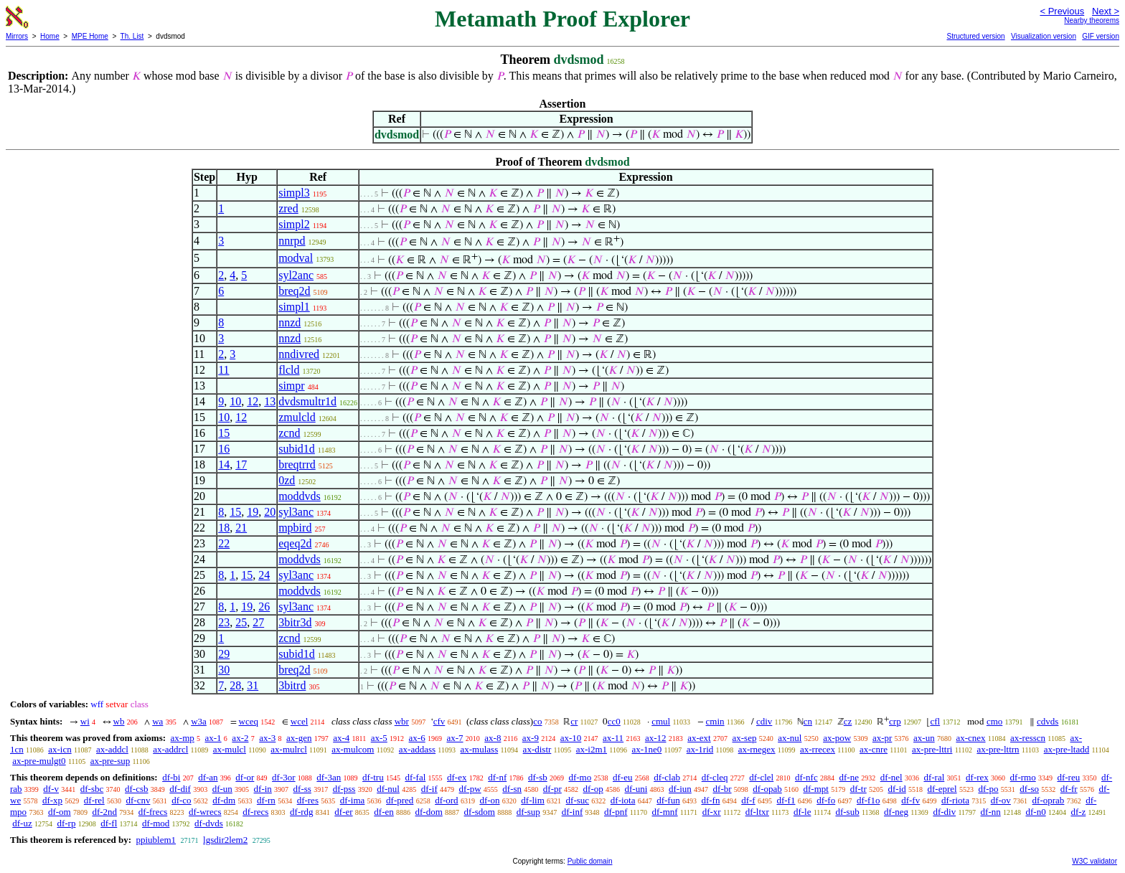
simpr (291, 385)
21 (241, 528)
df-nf (497, 777)
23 (224, 622)
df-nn (991, 811)
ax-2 (240, 737)
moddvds (299, 496)
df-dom (429, 811)
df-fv (910, 800)
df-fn (710, 800)
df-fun (668, 800)
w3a (199, 721)
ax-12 (656, 737)
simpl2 (294, 224)
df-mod (155, 823)
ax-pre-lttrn (997, 749)
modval (295, 258)
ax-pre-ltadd (1067, 749)
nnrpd (291, 241)
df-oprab (1048, 800)
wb (119, 721)
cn (808, 721)
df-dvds (208, 823)
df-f (748, 800)
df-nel (891, 777)
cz (848, 721)
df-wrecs (205, 811)
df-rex (977, 777)
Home (50, 36)
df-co (181, 800)
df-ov (1001, 800)
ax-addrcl (170, 749)
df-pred (399, 800)
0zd (286, 480)
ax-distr (537, 749)
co (537, 721)
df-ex (456, 777)
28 (235, 685)
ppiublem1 (156, 839)
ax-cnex (970, 737)
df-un (222, 788)
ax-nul (789, 737)
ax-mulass (480, 749)
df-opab (767, 788)
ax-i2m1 (591, 749)
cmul (660, 721)
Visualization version (1043, 36)
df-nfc (806, 777)
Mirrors (17, 36)
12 (252, 401)
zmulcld (297, 417)
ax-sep (744, 737)
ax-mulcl (229, 749)
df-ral (933, 777)
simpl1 (294, 307)
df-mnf (665, 811)
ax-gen (298, 737)
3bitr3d (294, 622)
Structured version (975, 36)
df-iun (680, 788)
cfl (935, 721)
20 (270, 512)
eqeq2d (294, 543)
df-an (207, 777)
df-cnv (138, 800)
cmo (994, 721)
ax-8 (492, 737)
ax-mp (182, 737)
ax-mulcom (352, 749)
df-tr (858, 788)
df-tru (373, 777)
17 (241, 464)
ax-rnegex (757, 749)
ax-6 (417, 737)
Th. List (132, 36)
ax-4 (341, 737)
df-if (429, 788)
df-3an (328, 777)
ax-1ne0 (646, 749)
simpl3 (294, 193)
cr (574, 721)
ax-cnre (874, 749)
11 (223, 370)
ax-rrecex (817, 749)
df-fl (108, 823)
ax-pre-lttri (932, 749)
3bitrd (292, 685)
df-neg (896, 811)
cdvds (1047, 721)
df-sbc (92, 788)
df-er (343, 811)
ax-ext (698, 737)
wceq (248, 721)
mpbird (294, 528)
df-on (489, 800)
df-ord (446, 800)
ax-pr (882, 737)
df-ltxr (757, 811)
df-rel (94, 800)
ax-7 (454, 737)
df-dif (180, 788)
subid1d (296, 449)
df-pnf (616, 811)
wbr (402, 721)
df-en (383, 811)
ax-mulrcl (288, 749)
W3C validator (1094, 861)
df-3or (284, 777)
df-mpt (815, 788)
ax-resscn (1027, 737)
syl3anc (296, 512)
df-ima (352, 800)
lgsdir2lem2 (225, 839)
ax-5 (379, 737)
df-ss (302, 788)
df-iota (623, 800)
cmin (715, 721)
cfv (439, 721)
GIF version (1100, 36)
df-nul (388, 788)
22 (224, 543)
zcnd (289, 433)
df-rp (66, 823)
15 (224, 433)
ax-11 (613, 737)
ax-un (924, 737)
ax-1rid (700, 749)
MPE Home (90, 36)
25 (241, 622)
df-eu (622, 777)
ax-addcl (112, 749)
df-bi (171, 777)
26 (264, 606)
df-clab (667, 777)
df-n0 (1035, 811)
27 (258, 622)
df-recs (255, 811)
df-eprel (942, 788)
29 (224, 654)
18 (224, 528)
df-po (988, 788)
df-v (51, 788)
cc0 (614, 721)
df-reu (1068, 777)
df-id (896, 788)
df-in (263, 788)
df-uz (22, 823)
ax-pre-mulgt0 (38, 760)
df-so (1029, 788)
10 (235, 401)
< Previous (1062, 11)
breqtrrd (297, 464)
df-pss (344, 788)
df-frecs (152, 811)
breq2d (294, 291)
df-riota (955, 800)
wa (157, 721)
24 (264, 575)
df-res (308, 800)
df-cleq (715, 777)
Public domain (590, 861)
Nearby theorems (1091, 20)
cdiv (764, 721)
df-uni (635, 788)
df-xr (711, 811)
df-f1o (868, 800)
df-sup (528, 811)
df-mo (579, 777)
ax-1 (213, 737)
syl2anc (296, 275)
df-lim (533, 800)
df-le (802, 811)
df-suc (578, 800)
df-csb (137, 788)
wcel (300, 721)
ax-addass (417, 749)
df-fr (1069, 788)
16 (224, 449)
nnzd (289, 322)
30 (224, 670)
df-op (593, 788)
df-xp (52, 800)
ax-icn (59, 749)
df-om (59, 811)
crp (895, 721)
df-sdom (479, 811)
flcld (288, 370)
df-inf (572, 811)
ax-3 (267, 737)
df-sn (512, 788)
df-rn (266, 800)
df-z (1078, 811)
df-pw (470, 788)
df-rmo (1023, 777)
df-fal (415, 777)
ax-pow (837, 737)
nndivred (298, 354)
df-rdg (302, 811)
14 (224, 464)
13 (270, 401)
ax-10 (571, 737)
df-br (722, 788)
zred (288, 208)
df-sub (847, 811)
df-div (944, 811)
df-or (244, 777)
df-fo (825, 800)
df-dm (223, 800)
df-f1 (785, 800)
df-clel (761, 777)
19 (252, 512)
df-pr (552, 788)
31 (252, 685)
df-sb (537, 777)
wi (85, 721)
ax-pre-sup (110, 760)
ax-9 (530, 737)
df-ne (848, 777)
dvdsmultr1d (307, 401)
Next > (1105, 11)
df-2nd (104, 811)
